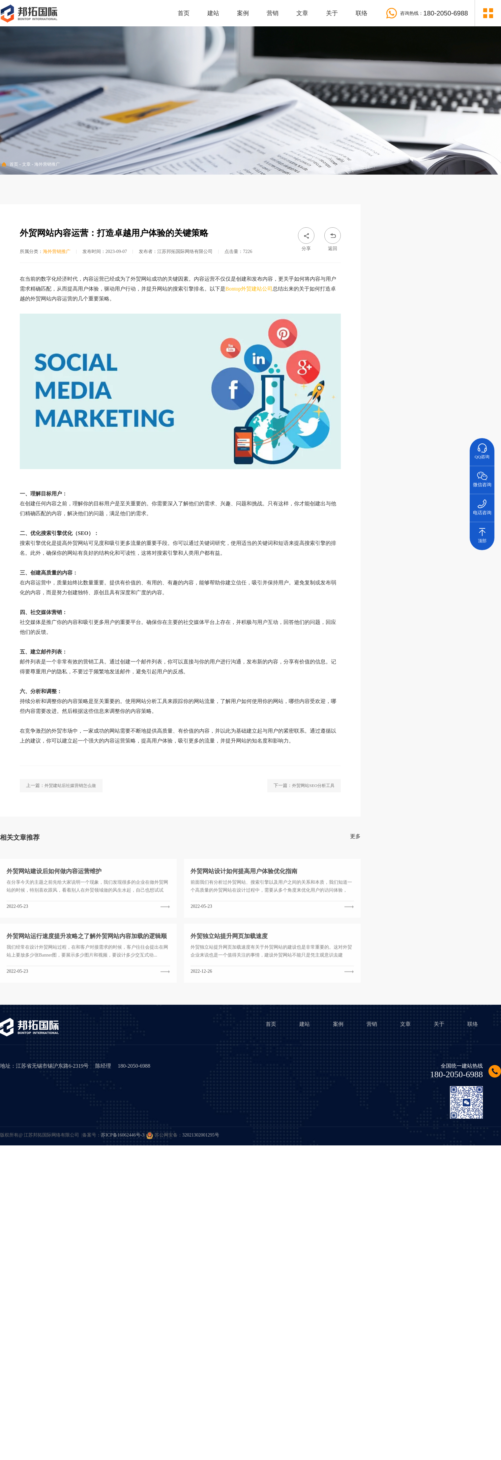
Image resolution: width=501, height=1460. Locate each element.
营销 (273, 13)
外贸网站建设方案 (397, 756)
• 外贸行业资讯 (403, 289)
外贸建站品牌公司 (397, 789)
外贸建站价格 (397, 737)
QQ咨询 (482, 448)
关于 (332, 13)
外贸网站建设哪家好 (436, 805)
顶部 (482, 532)
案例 (243, 13)
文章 (302, 13)
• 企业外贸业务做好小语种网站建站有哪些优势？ (432, 646)
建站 (213, 13)
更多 (355, 934)
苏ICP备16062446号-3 (122, 1135)
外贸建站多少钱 (436, 739)
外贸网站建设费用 (474, 739)
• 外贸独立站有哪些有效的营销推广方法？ (425, 666)
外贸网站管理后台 (474, 789)
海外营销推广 (47, 164)
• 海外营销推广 (403, 269)
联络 (362, 13)
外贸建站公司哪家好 (474, 805)
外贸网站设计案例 (474, 756)
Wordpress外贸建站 (436, 789)
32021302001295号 (200, 1135)
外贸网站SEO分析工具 (313, 883)
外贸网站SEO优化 (397, 805)
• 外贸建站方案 (403, 250)
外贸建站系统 (436, 770)
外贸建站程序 (397, 770)
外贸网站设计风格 (436, 756)
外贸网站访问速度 (474, 772)
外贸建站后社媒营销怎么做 (70, 883)
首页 (184, 13)
